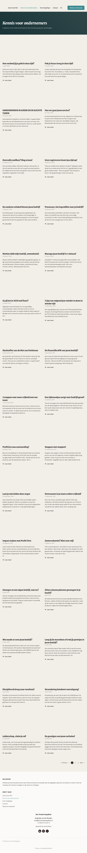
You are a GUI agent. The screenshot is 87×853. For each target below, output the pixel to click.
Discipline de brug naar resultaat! (18, 689)
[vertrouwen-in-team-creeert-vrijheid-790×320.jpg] (64, 471)
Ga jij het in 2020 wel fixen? (15, 300)
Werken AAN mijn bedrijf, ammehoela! (21, 254)
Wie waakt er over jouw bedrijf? (17, 639)
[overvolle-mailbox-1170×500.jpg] (22, 137)
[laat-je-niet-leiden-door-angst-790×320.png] (22, 471)
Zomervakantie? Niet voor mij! (59, 541)
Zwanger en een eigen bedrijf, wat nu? (21, 590)
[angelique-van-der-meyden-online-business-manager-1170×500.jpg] (22, 87)
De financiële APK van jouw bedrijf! (61, 350)
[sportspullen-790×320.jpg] (64, 424)
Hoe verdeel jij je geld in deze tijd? (18, 63)
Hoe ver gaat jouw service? (57, 110)
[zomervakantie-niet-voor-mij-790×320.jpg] (64, 517)
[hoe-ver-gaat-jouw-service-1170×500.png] (64, 87)
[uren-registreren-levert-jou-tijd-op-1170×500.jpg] (64, 137)
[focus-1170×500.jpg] (64, 40)
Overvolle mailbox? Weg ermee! (17, 160)
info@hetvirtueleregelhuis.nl (43, 820)
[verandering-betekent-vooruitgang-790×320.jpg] (64, 666)
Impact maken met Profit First (17, 541)
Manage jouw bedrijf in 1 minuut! (60, 254)
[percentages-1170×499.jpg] (22, 40)
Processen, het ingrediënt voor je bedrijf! (64, 207)
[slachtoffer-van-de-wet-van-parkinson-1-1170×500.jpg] (22, 327)
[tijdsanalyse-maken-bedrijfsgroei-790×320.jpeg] (64, 374)
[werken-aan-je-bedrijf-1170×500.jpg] (22, 231)
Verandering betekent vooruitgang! (62, 689)
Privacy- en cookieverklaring (43, 848)
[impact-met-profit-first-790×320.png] (22, 517)
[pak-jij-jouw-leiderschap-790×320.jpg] (22, 713)
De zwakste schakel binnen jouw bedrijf (21, 207)
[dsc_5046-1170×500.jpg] (64, 277)
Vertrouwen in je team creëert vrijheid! (63, 494)
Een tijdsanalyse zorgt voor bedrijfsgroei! (64, 397)
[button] (61, 7)
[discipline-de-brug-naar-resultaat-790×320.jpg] (22, 666)
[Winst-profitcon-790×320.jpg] (22, 424)
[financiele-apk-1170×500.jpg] (64, 327)
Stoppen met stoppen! (55, 447)
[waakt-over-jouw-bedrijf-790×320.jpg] (22, 616)
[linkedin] (39, 831)
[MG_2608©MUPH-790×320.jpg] (64, 713)
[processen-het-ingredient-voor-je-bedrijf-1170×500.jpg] (64, 184)
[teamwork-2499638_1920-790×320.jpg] (22, 374)
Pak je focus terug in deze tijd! (59, 63)
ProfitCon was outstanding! (16, 447)
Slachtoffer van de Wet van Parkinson (20, 350)
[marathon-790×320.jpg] (64, 616)
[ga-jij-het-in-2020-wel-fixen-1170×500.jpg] (22, 277)
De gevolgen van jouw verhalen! (60, 736)
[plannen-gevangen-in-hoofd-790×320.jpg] (64, 567)
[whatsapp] (47, 831)
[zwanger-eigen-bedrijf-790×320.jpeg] (22, 567)
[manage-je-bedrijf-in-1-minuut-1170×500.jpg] (64, 231)
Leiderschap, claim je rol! (14, 736)
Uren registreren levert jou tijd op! (61, 160)
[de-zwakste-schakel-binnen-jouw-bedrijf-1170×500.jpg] (22, 184)
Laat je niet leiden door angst (16, 494)
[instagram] (43, 831)
